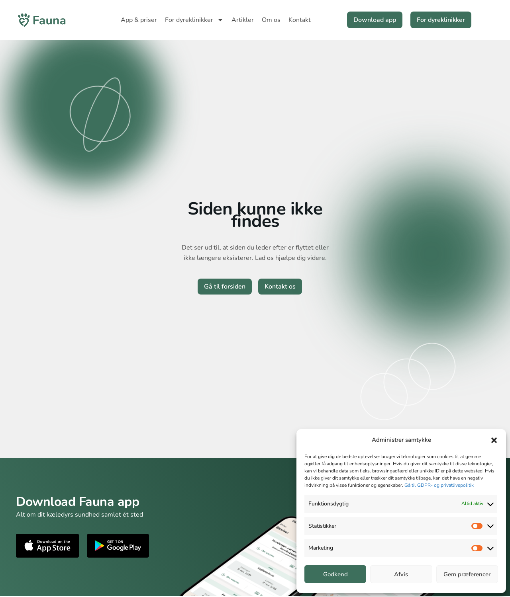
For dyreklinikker (194, 20)
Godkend (335, 574)
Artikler (242, 20)
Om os (271, 20)
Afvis (401, 574)
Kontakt (299, 20)
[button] (494, 440)
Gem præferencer (466, 574)
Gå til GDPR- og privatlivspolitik (439, 485)
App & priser (139, 20)
